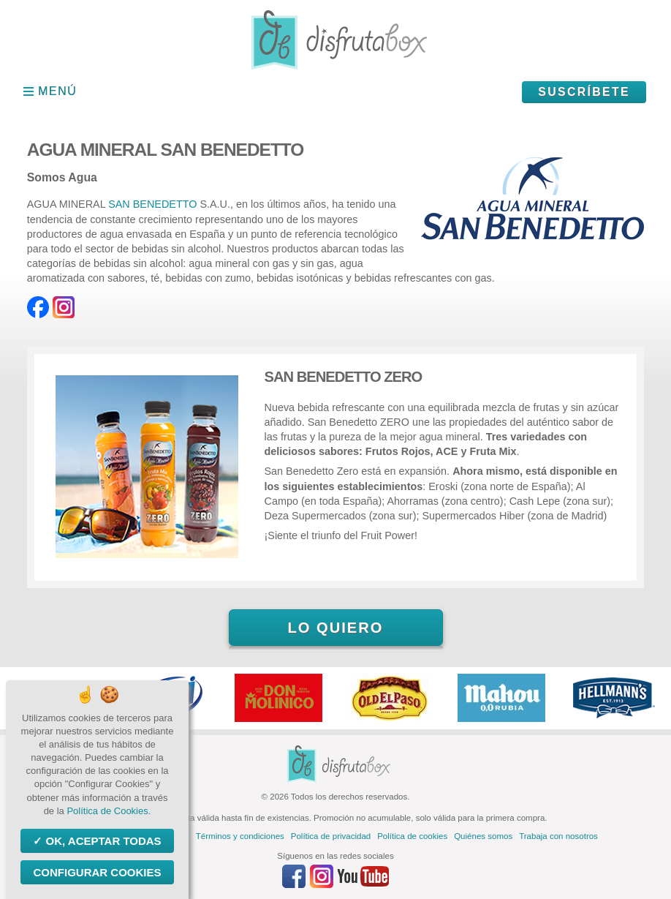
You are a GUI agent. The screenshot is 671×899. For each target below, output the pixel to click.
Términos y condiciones (240, 836)
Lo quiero (335, 628)
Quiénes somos (483, 836)
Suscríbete (584, 92)
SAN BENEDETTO (154, 204)
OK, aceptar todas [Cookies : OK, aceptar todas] (101, 841)
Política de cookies (412, 836)
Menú (57, 91)
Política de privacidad (331, 836)
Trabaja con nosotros (558, 836)
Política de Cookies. (109, 810)
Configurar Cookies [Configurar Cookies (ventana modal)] (97, 872)
